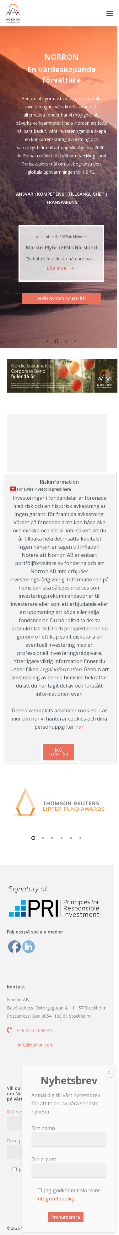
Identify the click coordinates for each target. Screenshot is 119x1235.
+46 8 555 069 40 (34, 1035)
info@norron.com (36, 1050)
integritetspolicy (55, 1198)
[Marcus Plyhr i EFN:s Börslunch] (61, 252)
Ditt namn (68, 1136)
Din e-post (68, 1167)
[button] (109, 13)
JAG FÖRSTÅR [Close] (58, 752)
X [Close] (109, 1072)
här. (79, 726)
